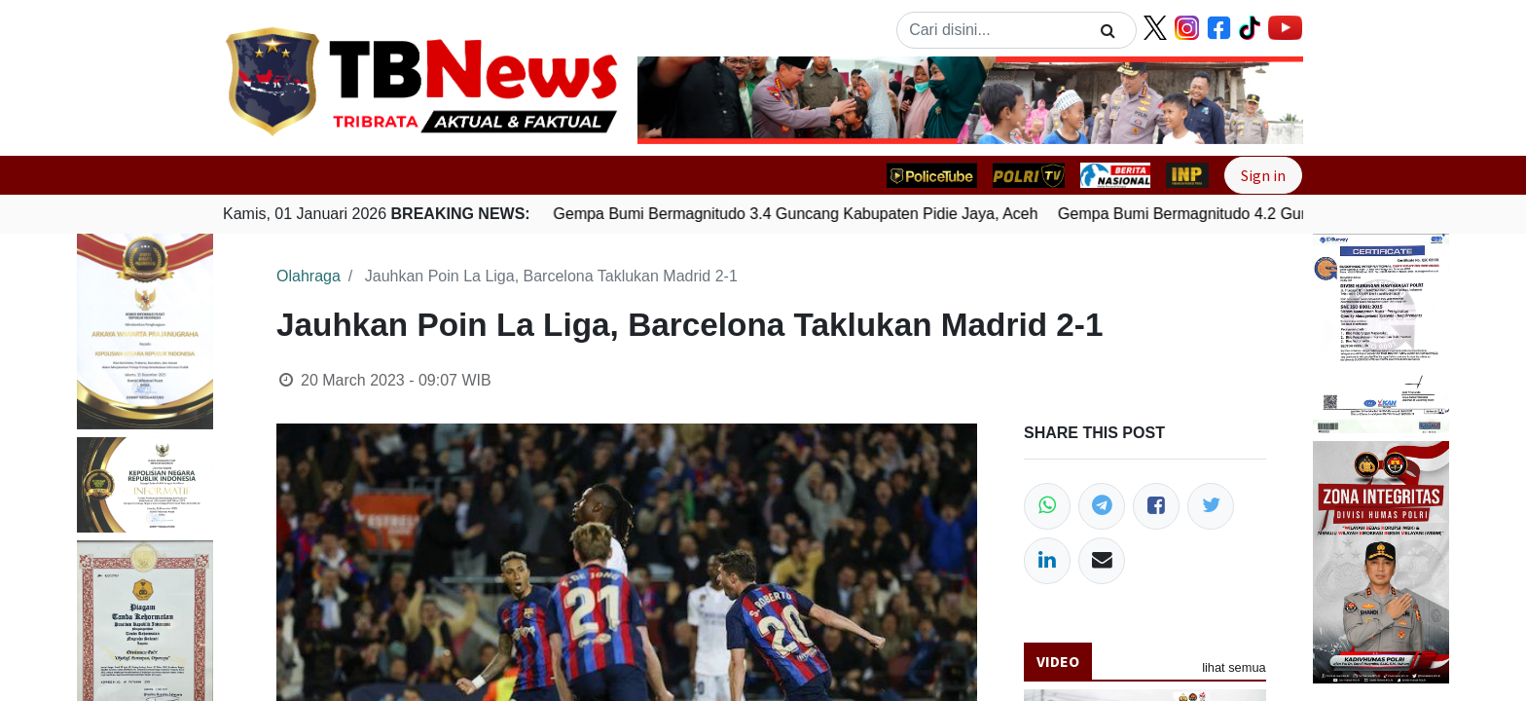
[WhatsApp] (1047, 506)
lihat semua (1233, 667)
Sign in (1263, 175)
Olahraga (308, 276)
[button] (687, 100)
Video (1057, 661)
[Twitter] (1210, 506)
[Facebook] (1156, 506)
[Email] (1101, 560)
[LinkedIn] (1047, 560)
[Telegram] (1101, 506)
